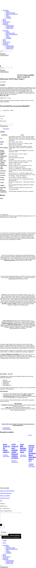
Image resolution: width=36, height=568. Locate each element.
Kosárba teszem (4, 126)
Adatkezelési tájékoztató (5, 493)
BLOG (4, 20)
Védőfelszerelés (9, 28)
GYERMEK (8, 18)
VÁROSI (8, 16)
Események (5, 23)
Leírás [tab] (4, 128)
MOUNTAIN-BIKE (10, 12)
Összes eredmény (4, 55)
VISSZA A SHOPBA (15, 535)
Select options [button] (6, 456)
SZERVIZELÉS (6, 21)
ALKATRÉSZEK (10, 25)
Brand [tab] (7, 128)
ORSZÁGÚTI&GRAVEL (12, 14)
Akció (4, 19)
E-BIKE (8, 11)
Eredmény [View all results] (3, 53)
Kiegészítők (5, 24)
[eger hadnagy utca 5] (11, 518)
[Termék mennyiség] (6, 124)
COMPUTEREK (10, 27)
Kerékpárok (5, 10)
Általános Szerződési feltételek (7, 490)
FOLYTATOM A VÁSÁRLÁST (11, 537)
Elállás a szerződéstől (5, 495)
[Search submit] (0, 69)
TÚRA (7, 15)
